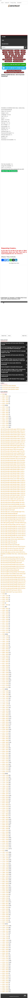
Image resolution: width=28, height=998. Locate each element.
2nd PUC (14, 56)
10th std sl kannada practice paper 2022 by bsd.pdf (12, 454)
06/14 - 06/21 (5, 661)
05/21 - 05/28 (5, 907)
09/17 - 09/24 (5, 878)
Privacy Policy (13, 2)
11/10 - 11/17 (5, 702)
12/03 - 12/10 (5, 857)
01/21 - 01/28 (5, 423)
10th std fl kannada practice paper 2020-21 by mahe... (13, 429)
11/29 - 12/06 (5, 636)
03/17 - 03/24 (5, 753)
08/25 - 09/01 (5, 722)
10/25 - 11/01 (5, 641)
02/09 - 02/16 (5, 678)
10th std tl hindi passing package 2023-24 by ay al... (13, 568)
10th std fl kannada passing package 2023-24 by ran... (13, 579)
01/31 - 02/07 (5, 625)
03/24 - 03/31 (5, 414)
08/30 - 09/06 (5, 647)
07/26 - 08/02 (5, 656)
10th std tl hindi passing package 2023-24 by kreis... (13, 564)
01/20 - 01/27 (5, 768)
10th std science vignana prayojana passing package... (13, 506)
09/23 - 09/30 (5, 795)
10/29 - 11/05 (5, 867)
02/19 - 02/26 (5, 916)
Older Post (24, 335)
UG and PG (9, 57)
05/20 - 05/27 (5, 821)
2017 (3, 850)
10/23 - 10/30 (5, 942)
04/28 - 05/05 (5, 746)
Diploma (21, 56)
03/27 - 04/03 (5, 982)
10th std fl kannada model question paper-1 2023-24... (13, 495)
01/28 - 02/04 (5, 421)
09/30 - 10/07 (5, 793)
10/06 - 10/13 (5, 711)
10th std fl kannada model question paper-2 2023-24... (13, 493)
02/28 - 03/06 (5, 989)
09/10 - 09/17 (5, 879)
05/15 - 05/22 (5, 973)
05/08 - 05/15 (5, 975)
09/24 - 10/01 (5, 876)
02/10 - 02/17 (5, 762)
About (2, 2)
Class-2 (23, 50)
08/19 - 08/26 (5, 802)
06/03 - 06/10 (5, 817)
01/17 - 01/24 (5, 628)
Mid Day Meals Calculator (14, 70)
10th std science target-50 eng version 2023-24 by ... (13, 508)
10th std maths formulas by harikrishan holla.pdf (12, 550)
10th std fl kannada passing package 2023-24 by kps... (13, 588)
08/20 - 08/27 (5, 885)
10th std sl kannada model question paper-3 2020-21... (13, 438)
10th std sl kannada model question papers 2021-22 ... (13, 442)
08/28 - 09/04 (5, 953)
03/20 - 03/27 (5, 984)
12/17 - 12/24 (5, 854)
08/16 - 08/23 (5, 650)
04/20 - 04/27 (5, 399)
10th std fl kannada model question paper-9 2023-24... (13, 465)
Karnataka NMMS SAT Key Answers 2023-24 (11, 590)
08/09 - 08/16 (5, 652)
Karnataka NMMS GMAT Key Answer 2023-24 (11, 592)
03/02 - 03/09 (5, 401)
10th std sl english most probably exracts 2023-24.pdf (13, 573)
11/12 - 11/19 (5, 863)
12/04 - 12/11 (5, 931)
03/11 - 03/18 (5, 832)
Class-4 (11, 52)
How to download (18, 61)
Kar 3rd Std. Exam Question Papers (10, 389)
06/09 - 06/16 (5, 738)
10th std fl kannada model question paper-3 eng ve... (13, 473)
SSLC (23, 54)
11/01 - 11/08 (5, 639)
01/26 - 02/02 (5, 681)
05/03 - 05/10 (5, 665)
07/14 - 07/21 (5, 731)
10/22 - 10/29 (5, 868)
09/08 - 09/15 (5, 718)
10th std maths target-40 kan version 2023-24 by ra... (13, 539)
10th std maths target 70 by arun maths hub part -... (12, 537)
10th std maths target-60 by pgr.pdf (9, 541)
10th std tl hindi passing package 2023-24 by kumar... (13, 566)
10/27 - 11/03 (5, 705)
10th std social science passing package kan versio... (13, 502)
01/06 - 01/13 (5, 771)
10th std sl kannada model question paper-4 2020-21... (13, 434)
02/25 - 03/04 (5, 835)
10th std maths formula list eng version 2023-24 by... (13, 548)
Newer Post (4, 335)
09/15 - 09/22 (5, 716)
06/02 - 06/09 (5, 740)
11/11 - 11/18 (5, 784)
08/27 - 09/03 (5, 883)
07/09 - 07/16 (5, 894)
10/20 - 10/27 (5, 707)
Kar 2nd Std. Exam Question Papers (10, 387)
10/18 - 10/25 (5, 643)
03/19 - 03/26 (5, 909)
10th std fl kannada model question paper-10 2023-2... (13, 480)
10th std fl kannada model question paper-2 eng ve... (13, 475)
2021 (3, 606)
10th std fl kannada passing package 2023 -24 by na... (13, 586)
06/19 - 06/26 (5, 967)
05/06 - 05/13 (5, 824)
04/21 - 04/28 (5, 747)
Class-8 (12, 54)
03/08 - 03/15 (5, 670)
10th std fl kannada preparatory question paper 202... (13, 443)
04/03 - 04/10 (5, 980)
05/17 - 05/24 (5, 663)
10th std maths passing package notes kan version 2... (13, 524)
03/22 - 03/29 (5, 667)
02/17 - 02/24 (5, 760)
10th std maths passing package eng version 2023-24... (13, 519)
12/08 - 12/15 (5, 694)
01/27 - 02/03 (5, 766)
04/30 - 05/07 (5, 599)
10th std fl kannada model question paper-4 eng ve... (13, 471)
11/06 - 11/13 (5, 938)
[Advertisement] (14, 21)
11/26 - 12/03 (5, 859)
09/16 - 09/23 (5, 797)
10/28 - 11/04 (5, 788)
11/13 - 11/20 (5, 936)
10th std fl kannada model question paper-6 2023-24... (13, 486)
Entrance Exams (18, 57)
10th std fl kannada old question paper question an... (13, 497)
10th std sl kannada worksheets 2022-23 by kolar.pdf (13, 458)
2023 (3, 593)
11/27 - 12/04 (5, 933)
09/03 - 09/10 (5, 881)
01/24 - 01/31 (5, 626)
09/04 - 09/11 (5, 951)
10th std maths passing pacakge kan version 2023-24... (13, 535)
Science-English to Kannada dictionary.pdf (11, 366)
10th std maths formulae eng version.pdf (10, 544)
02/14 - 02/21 (5, 621)
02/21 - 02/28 (5, 619)
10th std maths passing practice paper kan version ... (13, 557)
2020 (3, 634)
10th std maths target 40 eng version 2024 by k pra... (13, 520)
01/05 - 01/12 (5, 687)
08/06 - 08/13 (5, 889)
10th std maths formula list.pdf (8, 509)
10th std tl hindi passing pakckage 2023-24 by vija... (13, 560)
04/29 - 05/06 (5, 826)
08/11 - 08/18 (5, 725)
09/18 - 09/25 (5, 947)
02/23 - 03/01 (5, 674)
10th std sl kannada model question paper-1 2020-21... (13, 467)
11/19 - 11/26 (5, 861)
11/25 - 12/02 (5, 780)
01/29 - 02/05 (5, 920)
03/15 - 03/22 (5, 669)
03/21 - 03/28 (5, 612)
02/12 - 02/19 (5, 918)
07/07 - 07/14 (5, 407)
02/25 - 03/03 (5, 416)
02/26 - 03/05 (5, 914)
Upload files (5, 43)
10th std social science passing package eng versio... (13, 504)
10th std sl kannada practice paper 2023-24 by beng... (13, 462)
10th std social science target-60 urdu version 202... (13, 500)
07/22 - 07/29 (5, 806)
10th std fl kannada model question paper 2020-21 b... (13, 431)
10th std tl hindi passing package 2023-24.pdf (11, 562)
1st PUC (7, 56)
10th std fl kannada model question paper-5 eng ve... (13, 469)
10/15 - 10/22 (5, 870)
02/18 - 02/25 (5, 837)
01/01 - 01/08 (5, 922)
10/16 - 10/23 (5, 944)
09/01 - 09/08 (5, 720)
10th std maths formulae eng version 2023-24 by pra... (13, 546)
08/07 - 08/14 (5, 604)
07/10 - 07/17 (5, 962)
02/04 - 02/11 (5, 420)
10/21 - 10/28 (5, 790)
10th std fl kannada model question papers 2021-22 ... (13, 445)
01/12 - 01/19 (5, 685)
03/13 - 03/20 (5, 986)
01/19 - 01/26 (5, 683)
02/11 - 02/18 (5, 418)
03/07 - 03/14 (5, 615)
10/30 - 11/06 (5, 940)
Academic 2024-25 (8, 50)
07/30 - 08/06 (5, 890)
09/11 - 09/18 (5, 949)
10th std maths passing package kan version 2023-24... (13, 515)
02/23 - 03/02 (5, 403)
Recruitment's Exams (19, 59)
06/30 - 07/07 (5, 409)
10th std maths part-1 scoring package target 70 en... (13, 511)
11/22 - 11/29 (5, 637)
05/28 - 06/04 (5, 905)
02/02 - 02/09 (5, 680)
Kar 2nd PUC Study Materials (9, 385)
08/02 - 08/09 (5, 654)
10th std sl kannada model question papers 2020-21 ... (13, 432)
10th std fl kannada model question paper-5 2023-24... (13, 487)
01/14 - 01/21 (5, 425)
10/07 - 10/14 (5, 791)
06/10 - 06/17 (5, 815)
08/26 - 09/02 (5, 801)
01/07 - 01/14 (5, 427)
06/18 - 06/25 (5, 900)
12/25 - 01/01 (5, 925)
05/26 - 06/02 (5, 412)
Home (3, 36)
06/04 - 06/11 (5, 597)
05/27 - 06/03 (5, 819)
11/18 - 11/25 (5, 782)
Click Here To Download (9, 171)
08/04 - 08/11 (5, 727)
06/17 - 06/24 (5, 813)
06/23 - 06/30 (5, 410)
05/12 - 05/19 (5, 744)
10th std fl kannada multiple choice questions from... (13, 498)
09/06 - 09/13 (5, 645)
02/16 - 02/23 (5, 676)
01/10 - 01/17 (5, 630)
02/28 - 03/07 (5, 617)
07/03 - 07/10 (5, 964)
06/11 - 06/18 (5, 901)
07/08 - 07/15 (5, 808)
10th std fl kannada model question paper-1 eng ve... (13, 476)
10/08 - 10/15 (5, 872)
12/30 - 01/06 (5, 775)
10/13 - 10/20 (5, 709)
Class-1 (17, 50)
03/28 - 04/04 (5, 610)
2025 (3, 394)
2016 (3, 923)
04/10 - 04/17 (5, 978)
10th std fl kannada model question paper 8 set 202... (13, 451)
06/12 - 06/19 (5, 969)
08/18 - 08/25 (5, 724)
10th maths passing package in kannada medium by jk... (14, 522)
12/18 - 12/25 (5, 927)
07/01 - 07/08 (5, 810)
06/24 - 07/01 (5, 812)
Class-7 (6, 54)
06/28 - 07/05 (5, 658)
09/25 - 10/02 (5, 945)
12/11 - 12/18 (5, 929)
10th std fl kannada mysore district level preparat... (12, 449)
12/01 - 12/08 (5, 696)
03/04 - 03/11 (5, 834)
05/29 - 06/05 (5, 971)
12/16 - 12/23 (5, 777)
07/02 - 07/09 (5, 896)
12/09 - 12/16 (5, 779)
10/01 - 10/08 (5, 874)
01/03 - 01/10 (5, 632)
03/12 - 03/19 (5, 911)
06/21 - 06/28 (5, 659)
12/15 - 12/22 (5, 692)
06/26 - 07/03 (5, 966)
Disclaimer (19, 2)
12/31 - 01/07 (5, 595)
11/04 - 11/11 (5, 786)
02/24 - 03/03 (5, 758)
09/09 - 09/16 (5, 799)
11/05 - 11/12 (5, 865)
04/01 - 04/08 (5, 828)
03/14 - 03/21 (5, 614)
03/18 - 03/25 (5, 830)
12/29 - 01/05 (5, 691)
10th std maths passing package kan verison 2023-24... (13, 533)
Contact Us (7, 2)
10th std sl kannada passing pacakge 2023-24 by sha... (13, 581)
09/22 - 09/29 (5, 714)
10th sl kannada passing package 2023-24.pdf (11, 575)
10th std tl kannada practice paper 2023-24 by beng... (13, 460)
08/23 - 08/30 (5, 648)
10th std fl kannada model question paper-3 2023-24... (13, 491)
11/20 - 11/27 (5, 934)
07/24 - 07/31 (5, 958)
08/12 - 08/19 (5, 804)
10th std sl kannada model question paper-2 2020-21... (13, 440)
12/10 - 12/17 (5, 856)
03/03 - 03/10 (5, 757)
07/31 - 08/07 (5, 956)
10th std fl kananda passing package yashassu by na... (13, 582)
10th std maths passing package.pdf (9, 513)
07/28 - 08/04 (5, 729)
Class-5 (17, 52)
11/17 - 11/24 (5, 700)
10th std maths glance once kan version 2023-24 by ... (13, 552)
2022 (3, 603)
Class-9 (18, 54)
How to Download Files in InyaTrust (14, 72)
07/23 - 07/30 (5, 892)
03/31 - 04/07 (5, 749)
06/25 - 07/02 (5, 898)
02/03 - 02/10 (5, 764)
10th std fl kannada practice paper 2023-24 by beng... (13, 464)
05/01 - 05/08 (5, 977)
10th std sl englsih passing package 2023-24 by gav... (13, 571)
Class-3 (5, 52)
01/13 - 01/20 (5, 769)
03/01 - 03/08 (5, 672)
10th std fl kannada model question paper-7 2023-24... (13, 484)
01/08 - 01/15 (5, 601)
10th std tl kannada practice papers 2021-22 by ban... (13, 436)
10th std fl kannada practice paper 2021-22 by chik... (13, 447)
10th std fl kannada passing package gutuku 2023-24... (13, 577)
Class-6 (23, 52)
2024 (3, 405)
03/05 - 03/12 (5, 912)
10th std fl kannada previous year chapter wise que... (13, 478)
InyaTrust (17, 996)
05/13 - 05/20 (5, 823)
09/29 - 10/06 (5, 713)
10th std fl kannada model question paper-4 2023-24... (13, 489)
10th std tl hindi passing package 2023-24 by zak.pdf (13, 559)
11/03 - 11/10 (5, 703)
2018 (3, 773)
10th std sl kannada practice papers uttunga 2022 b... (13, 453)
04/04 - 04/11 (5, 608)
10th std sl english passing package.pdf (10, 570)
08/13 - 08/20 (5, 887)
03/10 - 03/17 (5, 755)
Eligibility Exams (7, 59)
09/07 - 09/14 (5, 398)
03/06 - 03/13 (5, 988)
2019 (3, 689)
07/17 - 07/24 (5, 960)
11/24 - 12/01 (5, 698)
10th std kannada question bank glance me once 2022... (14, 456)
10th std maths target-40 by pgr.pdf (9, 542)
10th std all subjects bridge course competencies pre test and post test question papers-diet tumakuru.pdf (13, 371)
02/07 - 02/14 (5, 623)
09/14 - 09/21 (5, 396)
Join (3, 40)
